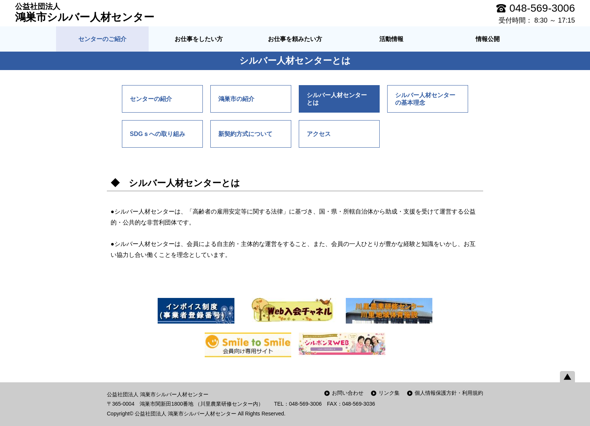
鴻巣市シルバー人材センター (84, 12)
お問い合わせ (347, 393)
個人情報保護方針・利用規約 (449, 393)
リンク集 (389, 393)
